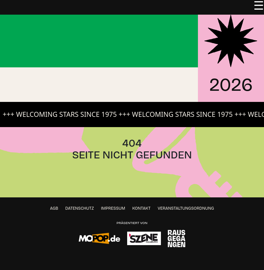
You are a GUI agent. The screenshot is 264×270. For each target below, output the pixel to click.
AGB (54, 208)
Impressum (113, 208)
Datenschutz (79, 208)
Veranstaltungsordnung (186, 208)
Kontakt (141, 208)
